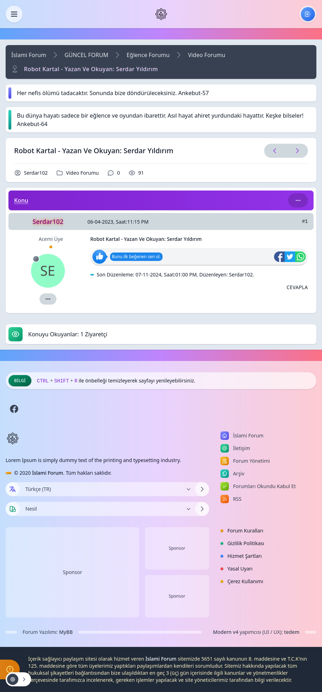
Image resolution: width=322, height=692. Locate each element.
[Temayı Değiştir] (107, 509)
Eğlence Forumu (148, 55)
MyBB (66, 632)
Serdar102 (36, 172)
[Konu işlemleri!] (18, 679)
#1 (305, 221)
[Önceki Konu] (275, 150)
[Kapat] (14, 14)
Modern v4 (225, 632)
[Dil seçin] (13, 489)
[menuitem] (307, 14)
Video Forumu (206, 55)
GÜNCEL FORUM (86, 55)
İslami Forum (28, 55)
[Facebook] (14, 408)
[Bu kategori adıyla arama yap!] (298, 200)
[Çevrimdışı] (36, 259)
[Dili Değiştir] (107, 489)
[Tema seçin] (13, 509)
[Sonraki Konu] (295, 150)
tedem (291, 632)
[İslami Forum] (161, 14)
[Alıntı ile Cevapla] (297, 287)
